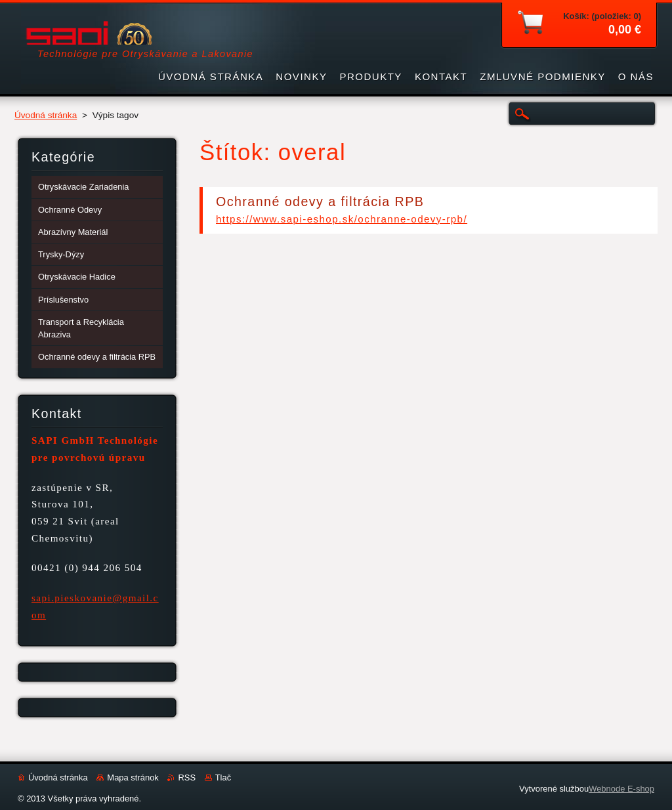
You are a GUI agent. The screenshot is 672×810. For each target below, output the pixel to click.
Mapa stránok (132, 777)
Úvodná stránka (45, 115)
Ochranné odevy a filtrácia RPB (320, 201)
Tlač (223, 777)
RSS (187, 777)
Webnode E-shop (621, 789)
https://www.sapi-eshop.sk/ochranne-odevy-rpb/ (341, 218)
